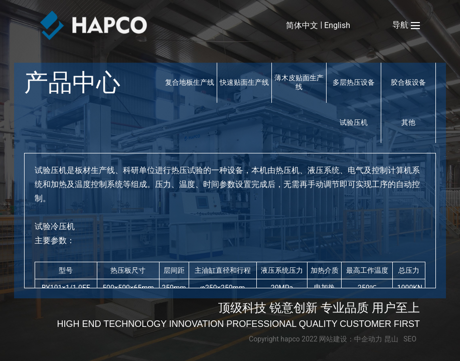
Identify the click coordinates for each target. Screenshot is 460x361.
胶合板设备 (408, 82)
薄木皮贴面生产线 (299, 82)
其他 (408, 122)
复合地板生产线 (189, 82)
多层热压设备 (354, 82)
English (337, 25)
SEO (409, 339)
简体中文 (302, 25)
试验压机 (354, 122)
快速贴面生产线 (244, 82)
